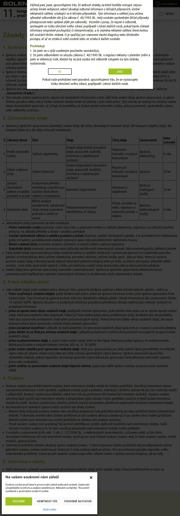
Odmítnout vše (47, 501)
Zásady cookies (49, 509)
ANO (120, 285)
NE (60, 285)
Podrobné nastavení (78, 501)
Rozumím (18, 501)
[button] (91, 477)
